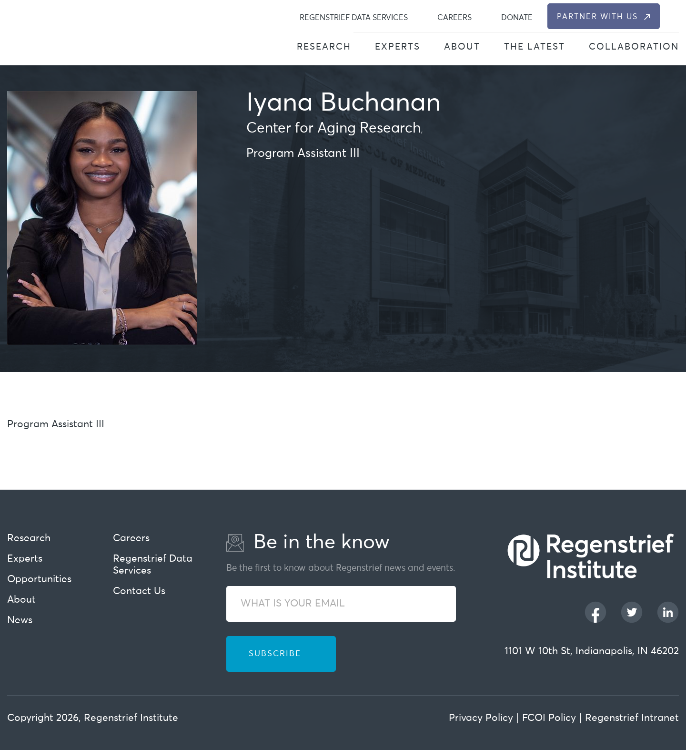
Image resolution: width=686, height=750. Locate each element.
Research (324, 46)
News (19, 621)
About (462, 46)
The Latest (534, 46)
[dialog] (673, 16)
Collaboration (634, 46)
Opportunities (39, 580)
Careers (454, 17)
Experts (397, 46)
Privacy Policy (481, 718)
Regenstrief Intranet (632, 718)
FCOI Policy (549, 718)
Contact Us (139, 591)
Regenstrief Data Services (354, 17)
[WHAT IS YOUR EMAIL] (341, 604)
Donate (517, 17)
